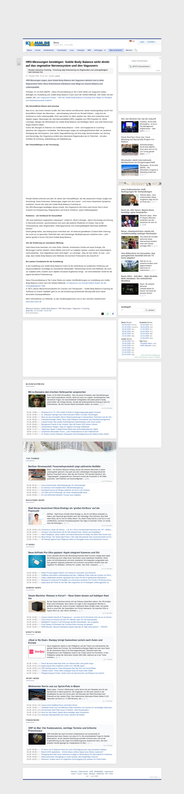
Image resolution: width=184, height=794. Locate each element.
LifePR (57, 76)
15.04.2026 (144, 334)
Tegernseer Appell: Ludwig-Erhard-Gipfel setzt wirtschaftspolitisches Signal (69, 429)
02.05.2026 (126, 325)
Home (73, 774)
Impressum (109, 772)
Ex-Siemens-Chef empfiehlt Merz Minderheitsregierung (62, 488)
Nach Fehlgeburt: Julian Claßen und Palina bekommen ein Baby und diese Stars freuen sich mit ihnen (80, 535)
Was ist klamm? (116, 50)
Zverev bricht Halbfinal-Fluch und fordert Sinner (59, 705)
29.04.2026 (126, 331)
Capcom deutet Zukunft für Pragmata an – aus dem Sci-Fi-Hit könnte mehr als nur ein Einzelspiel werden (81, 617)
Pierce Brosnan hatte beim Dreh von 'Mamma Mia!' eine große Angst (67, 663)
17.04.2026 (144, 329)
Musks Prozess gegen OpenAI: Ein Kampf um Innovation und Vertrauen (68, 573)
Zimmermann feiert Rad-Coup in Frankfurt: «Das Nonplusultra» (65, 710)
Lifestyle (80, 50)
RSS (111, 774)
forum (158, 70)
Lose (72, 50)
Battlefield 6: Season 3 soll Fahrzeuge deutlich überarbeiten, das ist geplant (70, 622)
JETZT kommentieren (139, 66)
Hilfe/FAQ (100, 774)
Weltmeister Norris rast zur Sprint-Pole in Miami (54, 686)
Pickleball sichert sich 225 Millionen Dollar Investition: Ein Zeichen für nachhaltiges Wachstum (76, 708)
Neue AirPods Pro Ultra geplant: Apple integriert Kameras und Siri (64, 552)
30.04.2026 (126, 329)
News (29, 50)
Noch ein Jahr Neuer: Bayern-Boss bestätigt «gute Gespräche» (65, 712)
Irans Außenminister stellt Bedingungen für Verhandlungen (63, 485)
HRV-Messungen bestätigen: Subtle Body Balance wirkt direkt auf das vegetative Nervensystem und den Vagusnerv (69, 66)
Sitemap (74, 772)
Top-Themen (32, 458)
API (106, 774)
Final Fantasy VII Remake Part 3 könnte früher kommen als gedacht (67, 624)
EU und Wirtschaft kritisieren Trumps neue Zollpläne (61, 495)
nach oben (154, 777)
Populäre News (146, 343)
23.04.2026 (126, 348)
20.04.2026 (126, 355)
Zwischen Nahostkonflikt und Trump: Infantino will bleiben (63, 715)
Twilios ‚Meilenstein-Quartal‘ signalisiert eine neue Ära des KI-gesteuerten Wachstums (73, 578)
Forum (37, 50)
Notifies (157, 357)
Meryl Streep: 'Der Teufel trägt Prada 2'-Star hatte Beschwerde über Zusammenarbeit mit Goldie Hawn (80, 537)
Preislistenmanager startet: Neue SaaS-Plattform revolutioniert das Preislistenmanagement (75, 420)
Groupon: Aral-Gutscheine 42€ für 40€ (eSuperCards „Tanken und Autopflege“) (71, 532)
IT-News (30, 544)
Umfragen (100, 50)
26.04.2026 (126, 341)
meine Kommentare (141, 357)
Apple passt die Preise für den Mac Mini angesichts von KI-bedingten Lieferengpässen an (75, 583)
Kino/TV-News (33, 632)
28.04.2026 (126, 334)
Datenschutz (83, 772)
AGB (91, 772)
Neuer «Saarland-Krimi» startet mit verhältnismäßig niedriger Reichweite (139, 232)
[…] (100, 404)
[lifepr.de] (29, 311)
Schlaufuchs (49, 50)
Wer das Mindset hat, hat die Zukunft (138, 119)
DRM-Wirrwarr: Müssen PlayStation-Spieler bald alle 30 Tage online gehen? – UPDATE (74, 627)
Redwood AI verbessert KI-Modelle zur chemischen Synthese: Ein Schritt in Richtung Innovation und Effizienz (82, 580)
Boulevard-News (35, 500)
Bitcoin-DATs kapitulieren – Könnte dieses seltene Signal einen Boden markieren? (72, 752)
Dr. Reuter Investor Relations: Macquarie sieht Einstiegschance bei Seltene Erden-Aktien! (75, 434)
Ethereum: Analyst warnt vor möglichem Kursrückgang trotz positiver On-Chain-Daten (73, 759)
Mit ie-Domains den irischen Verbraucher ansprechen (57, 392)
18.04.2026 (144, 327)
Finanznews (32, 720)
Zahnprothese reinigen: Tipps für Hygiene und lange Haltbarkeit (65, 427)
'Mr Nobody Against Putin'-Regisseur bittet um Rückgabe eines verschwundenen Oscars (74, 539)
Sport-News (32, 678)
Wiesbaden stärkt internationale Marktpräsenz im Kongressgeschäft (138, 161)
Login (142, 42)
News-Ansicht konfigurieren (150, 355)
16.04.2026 (144, 331)
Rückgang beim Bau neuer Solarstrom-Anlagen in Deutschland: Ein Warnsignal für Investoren (76, 754)
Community (61, 50)
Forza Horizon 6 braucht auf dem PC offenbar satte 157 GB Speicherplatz (69, 620)
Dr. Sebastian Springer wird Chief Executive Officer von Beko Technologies (69, 415)
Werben (129, 50)
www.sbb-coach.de (33, 302)
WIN (89, 50)
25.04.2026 (126, 343)
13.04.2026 (144, 338)
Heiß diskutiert (145, 346)
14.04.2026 (144, 336)
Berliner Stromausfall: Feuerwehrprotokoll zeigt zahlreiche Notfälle (64, 466)
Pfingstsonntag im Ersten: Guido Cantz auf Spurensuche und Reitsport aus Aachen (72, 673)
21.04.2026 (126, 352)
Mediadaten (98, 772)
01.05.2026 (126, 327)
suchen (149, 310)
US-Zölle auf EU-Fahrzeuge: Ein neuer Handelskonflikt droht (64, 493)
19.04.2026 (144, 325)
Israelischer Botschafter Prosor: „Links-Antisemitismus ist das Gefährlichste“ (70, 432)
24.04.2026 (126, 346)
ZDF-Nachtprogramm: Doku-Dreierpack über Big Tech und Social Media (68, 668)
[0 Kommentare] (32, 313)
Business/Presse (35, 384)
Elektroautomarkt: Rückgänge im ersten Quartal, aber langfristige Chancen (69, 757)
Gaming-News (33, 587)
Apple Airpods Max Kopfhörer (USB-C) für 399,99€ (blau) (62, 666)
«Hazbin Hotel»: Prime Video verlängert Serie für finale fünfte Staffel (67, 671)
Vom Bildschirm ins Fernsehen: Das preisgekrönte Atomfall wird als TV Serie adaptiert (138, 255)
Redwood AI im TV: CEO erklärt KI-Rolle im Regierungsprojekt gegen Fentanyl (71, 412)
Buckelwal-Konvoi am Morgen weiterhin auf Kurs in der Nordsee (65, 490)
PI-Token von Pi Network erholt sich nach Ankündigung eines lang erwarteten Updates (74, 750)
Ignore (151, 357)
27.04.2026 (126, 336)
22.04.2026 (126, 350)
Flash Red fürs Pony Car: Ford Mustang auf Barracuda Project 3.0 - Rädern (138, 139)
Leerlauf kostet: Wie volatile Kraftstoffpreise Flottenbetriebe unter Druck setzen (71, 422)
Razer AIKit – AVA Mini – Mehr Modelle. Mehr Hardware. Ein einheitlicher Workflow (139, 278)
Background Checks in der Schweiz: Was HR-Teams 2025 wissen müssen (69, 424)
